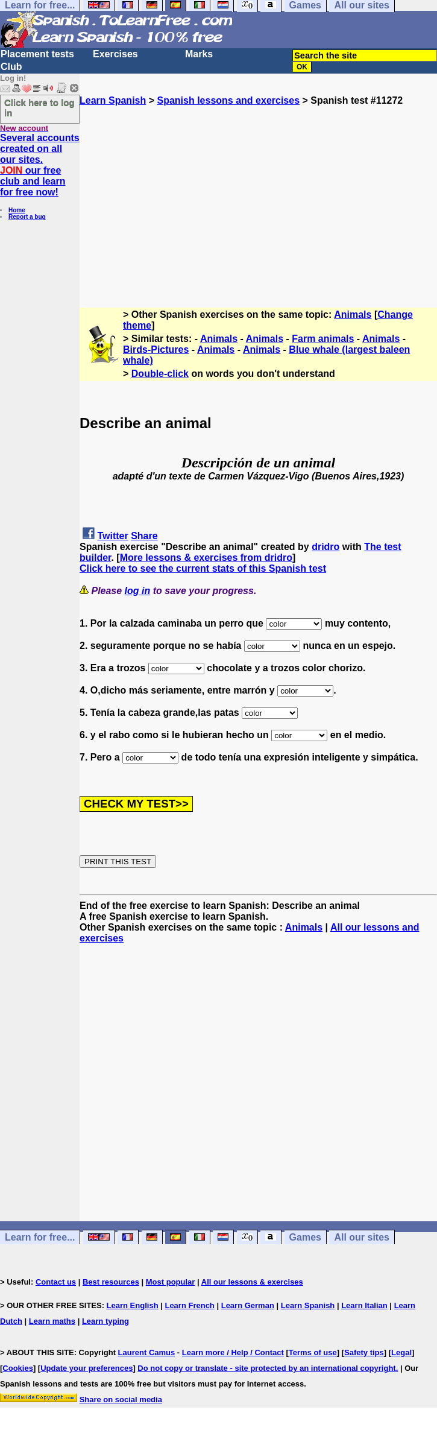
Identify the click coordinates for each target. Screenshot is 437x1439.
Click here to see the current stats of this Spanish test (203, 568)
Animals (352, 314)
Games (305, 1237)
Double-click (160, 373)
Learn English (133, 1305)
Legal (401, 1352)
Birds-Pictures (156, 349)
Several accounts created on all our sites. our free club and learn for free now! (40, 165)
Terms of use (313, 1352)
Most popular (170, 1281)
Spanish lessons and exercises (228, 100)
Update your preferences (86, 1368)
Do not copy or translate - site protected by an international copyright (266, 1368)
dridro (325, 547)
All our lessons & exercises (252, 1281)
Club (11, 67)
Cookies (17, 1368)
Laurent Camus (146, 1352)
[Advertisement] (258, 190)
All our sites (361, 1237)
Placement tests (37, 54)
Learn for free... (40, 1237)
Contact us (56, 1281)
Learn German (247, 1305)
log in (138, 591)
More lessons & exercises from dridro (206, 557)
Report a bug (27, 216)
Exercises (115, 54)
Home (16, 210)
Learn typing (105, 1321)
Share (144, 536)
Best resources (111, 1281)
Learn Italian (364, 1305)
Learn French (189, 1305)
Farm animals (323, 339)
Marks (199, 54)
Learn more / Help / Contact (233, 1352)
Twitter (112, 536)
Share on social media (121, 1399)
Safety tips (364, 1352)
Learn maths (52, 1321)
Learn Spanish (113, 100)
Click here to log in (39, 107)
